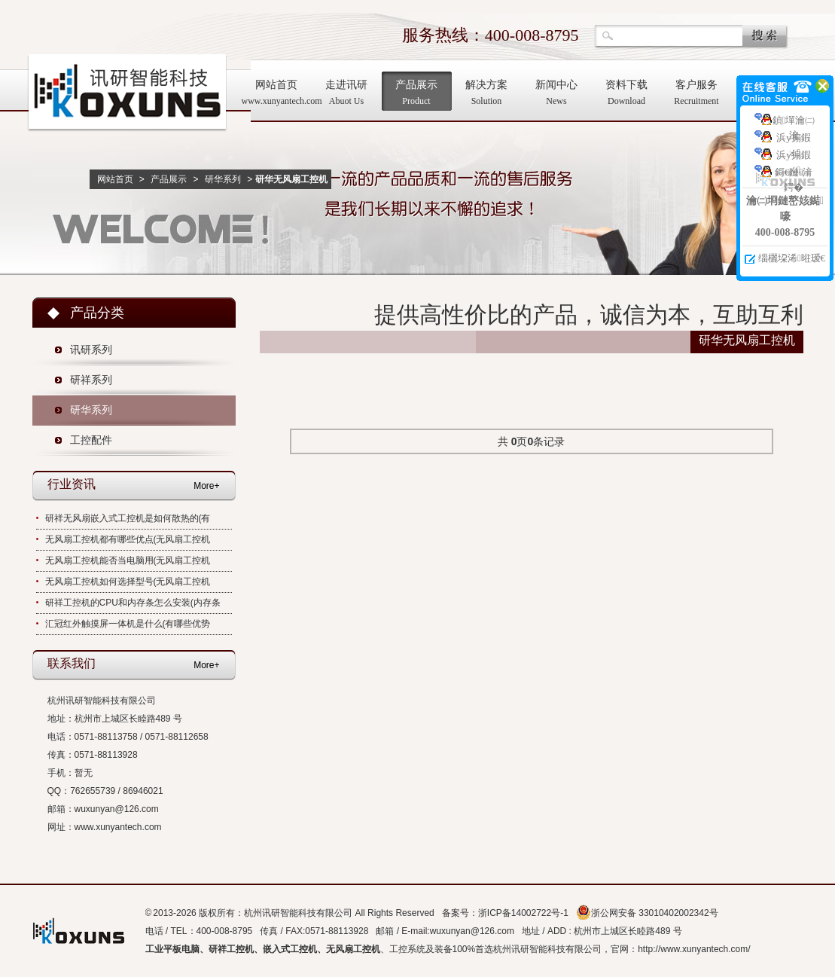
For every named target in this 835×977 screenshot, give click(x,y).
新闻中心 (557, 93)
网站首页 (277, 93)
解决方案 (487, 93)
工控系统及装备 (421, 949)
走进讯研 (347, 93)
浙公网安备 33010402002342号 (647, 913)
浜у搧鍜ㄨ (793, 140)
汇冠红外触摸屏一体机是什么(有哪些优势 (128, 623)
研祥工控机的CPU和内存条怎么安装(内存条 (133, 602)
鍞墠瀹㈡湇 (794, 122)
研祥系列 (91, 380)
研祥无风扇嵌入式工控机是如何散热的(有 (128, 518)
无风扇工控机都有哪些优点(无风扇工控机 (128, 539)
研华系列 (223, 179)
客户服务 (697, 93)
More (204, 486)
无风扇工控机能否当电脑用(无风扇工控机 (128, 560)
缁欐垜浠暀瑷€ (791, 258)
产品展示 (417, 93)
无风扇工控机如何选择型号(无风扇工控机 (128, 581)
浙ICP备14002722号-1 (523, 913)
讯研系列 (91, 350)
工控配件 (91, 440)
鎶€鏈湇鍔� (793, 174)
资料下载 (627, 93)
